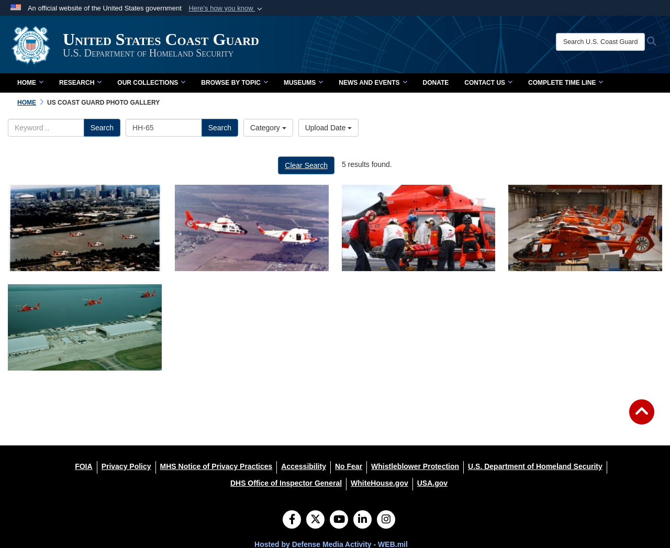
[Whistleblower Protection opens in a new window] (415, 466)
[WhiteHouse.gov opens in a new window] (379, 483)
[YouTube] (339, 520)
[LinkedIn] (362, 520)
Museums (303, 82)
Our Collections (151, 82)
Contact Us (488, 82)
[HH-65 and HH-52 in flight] (252, 228)
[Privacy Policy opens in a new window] (126, 466)
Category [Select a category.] (268, 128)
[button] (226, 8)
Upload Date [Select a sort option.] (328, 128)
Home (30, 82)
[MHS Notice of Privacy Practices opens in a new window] (216, 466)
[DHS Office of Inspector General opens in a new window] (286, 483)
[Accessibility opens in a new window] (303, 466)
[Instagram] (386, 520)
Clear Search (306, 165)
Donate (436, 82)
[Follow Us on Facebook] (292, 520)
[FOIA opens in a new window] (83, 466)
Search (102, 128)
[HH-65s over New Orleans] (85, 228)
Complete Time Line (565, 82)
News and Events (373, 82)
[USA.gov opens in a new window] (432, 483)
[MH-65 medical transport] (419, 228)
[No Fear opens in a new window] (348, 466)
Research (80, 82)
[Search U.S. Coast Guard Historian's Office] (600, 42)
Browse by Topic (234, 82)
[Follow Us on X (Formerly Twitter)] (315, 520)
